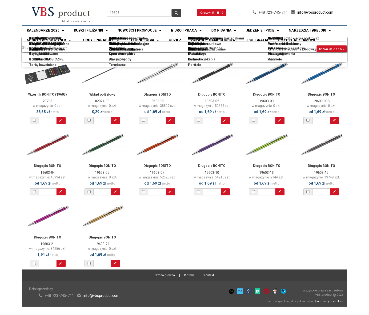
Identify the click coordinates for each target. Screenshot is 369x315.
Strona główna (33, 47)
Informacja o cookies (330, 301)
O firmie (189, 275)
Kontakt (209, 275)
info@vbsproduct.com (315, 12)
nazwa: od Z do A (331, 49)
